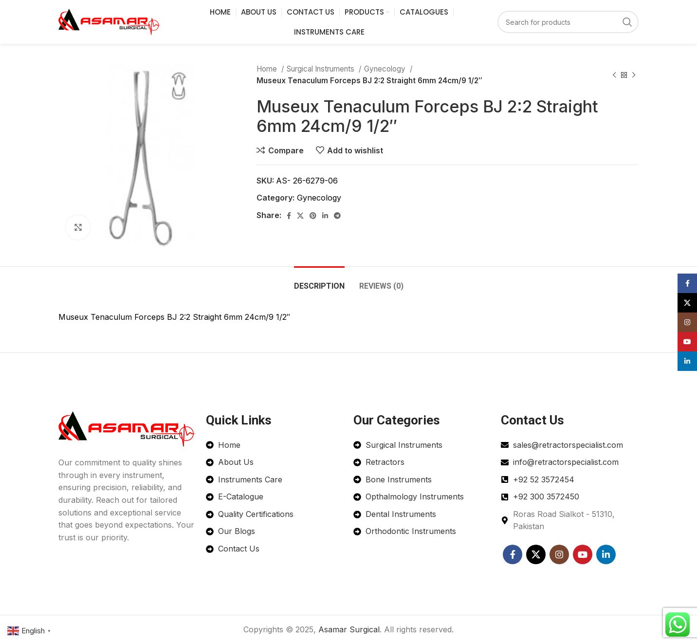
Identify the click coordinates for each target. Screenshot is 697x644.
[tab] (319, 281)
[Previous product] (614, 75)
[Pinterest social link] (313, 215)
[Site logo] (109, 21)
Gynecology (385, 69)
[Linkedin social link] (325, 215)
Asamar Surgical (349, 629)
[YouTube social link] (582, 554)
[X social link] (300, 215)
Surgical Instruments (321, 69)
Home (268, 69)
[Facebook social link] (289, 215)
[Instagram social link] (559, 554)
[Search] (568, 22)
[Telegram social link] (337, 215)
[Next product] (634, 75)
